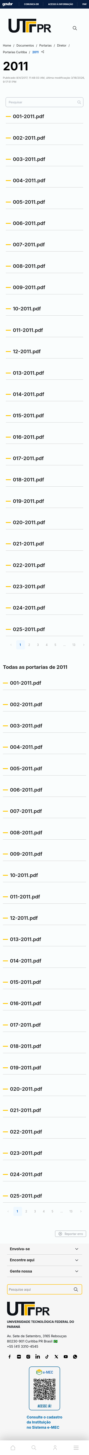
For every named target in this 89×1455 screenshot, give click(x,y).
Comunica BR (31, 4)
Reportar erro (70, 1234)
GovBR (7, 4)
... (64, 645)
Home (7, 45)
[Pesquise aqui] (39, 1289)
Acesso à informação (60, 4)
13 (73, 645)
